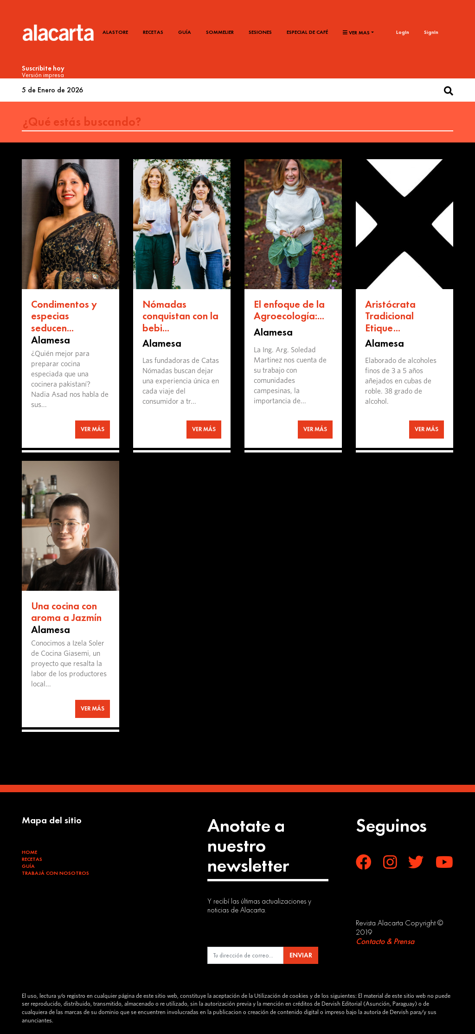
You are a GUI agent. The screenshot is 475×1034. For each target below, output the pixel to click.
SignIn (431, 32)
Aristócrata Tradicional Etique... (390, 316)
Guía (184, 32)
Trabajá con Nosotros (55, 873)
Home (29, 852)
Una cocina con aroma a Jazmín (66, 612)
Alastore (115, 32)
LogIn (402, 32)
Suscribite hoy (43, 68)
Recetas (153, 32)
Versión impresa (43, 74)
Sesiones (260, 32)
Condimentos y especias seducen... (64, 316)
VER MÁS (92, 429)
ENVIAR (300, 955)
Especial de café (307, 32)
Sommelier (220, 32)
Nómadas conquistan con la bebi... (180, 316)
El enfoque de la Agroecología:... (289, 310)
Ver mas (356, 32)
